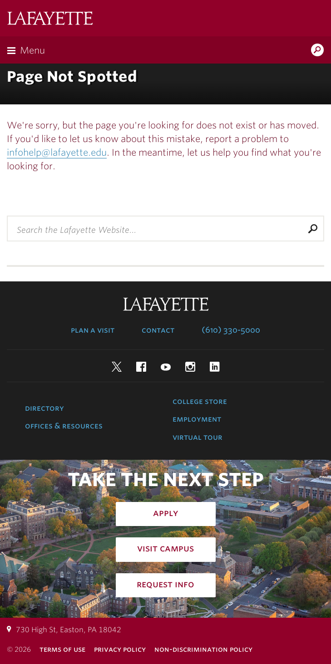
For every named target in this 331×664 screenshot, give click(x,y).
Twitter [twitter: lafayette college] (116, 366)
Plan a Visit (92, 329)
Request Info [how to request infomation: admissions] (165, 584)
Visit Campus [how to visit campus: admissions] (165, 548)
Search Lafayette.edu (317, 50)
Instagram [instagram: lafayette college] (190, 366)
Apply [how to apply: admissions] (165, 512)
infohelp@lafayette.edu (57, 152)
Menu (32, 50)
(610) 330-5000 (231, 329)
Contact (158, 329)
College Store (200, 401)
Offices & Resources (64, 425)
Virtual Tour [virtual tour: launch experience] (197, 437)
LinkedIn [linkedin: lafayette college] (214, 366)
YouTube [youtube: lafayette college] (165, 366)
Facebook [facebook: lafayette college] (141, 366)
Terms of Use (62, 649)
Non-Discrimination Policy (203, 649)
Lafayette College (50, 19)
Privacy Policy (120, 649)
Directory (44, 408)
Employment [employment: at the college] (197, 418)
